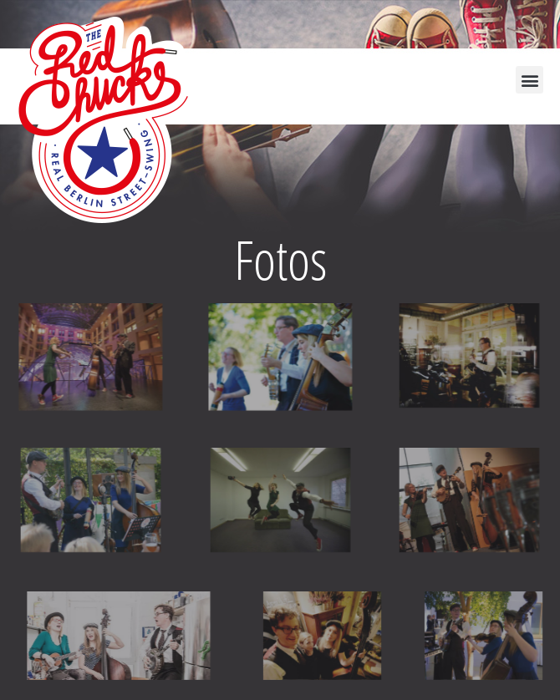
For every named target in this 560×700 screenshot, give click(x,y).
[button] (529, 80)
